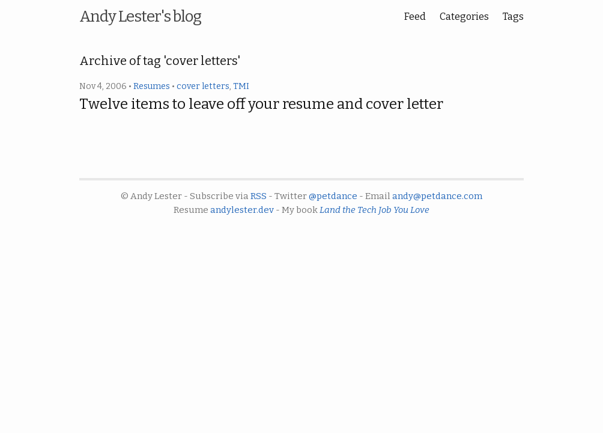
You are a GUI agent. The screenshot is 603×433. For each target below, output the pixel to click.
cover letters (203, 86)
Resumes (151, 86)
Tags (513, 16)
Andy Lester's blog (140, 16)
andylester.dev (242, 209)
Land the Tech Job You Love (374, 209)
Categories (464, 16)
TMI (241, 86)
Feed (415, 16)
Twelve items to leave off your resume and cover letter (261, 104)
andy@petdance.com (437, 196)
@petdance (333, 196)
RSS (258, 196)
